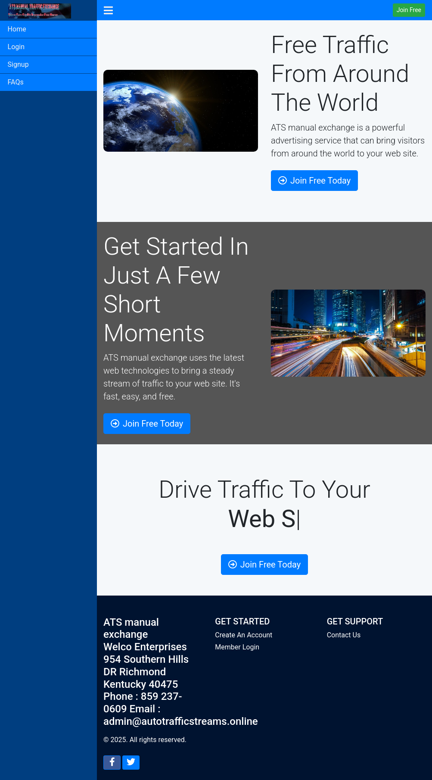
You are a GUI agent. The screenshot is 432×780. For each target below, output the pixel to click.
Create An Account (243, 635)
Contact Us (344, 635)
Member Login (237, 647)
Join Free (409, 9)
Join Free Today (314, 180)
